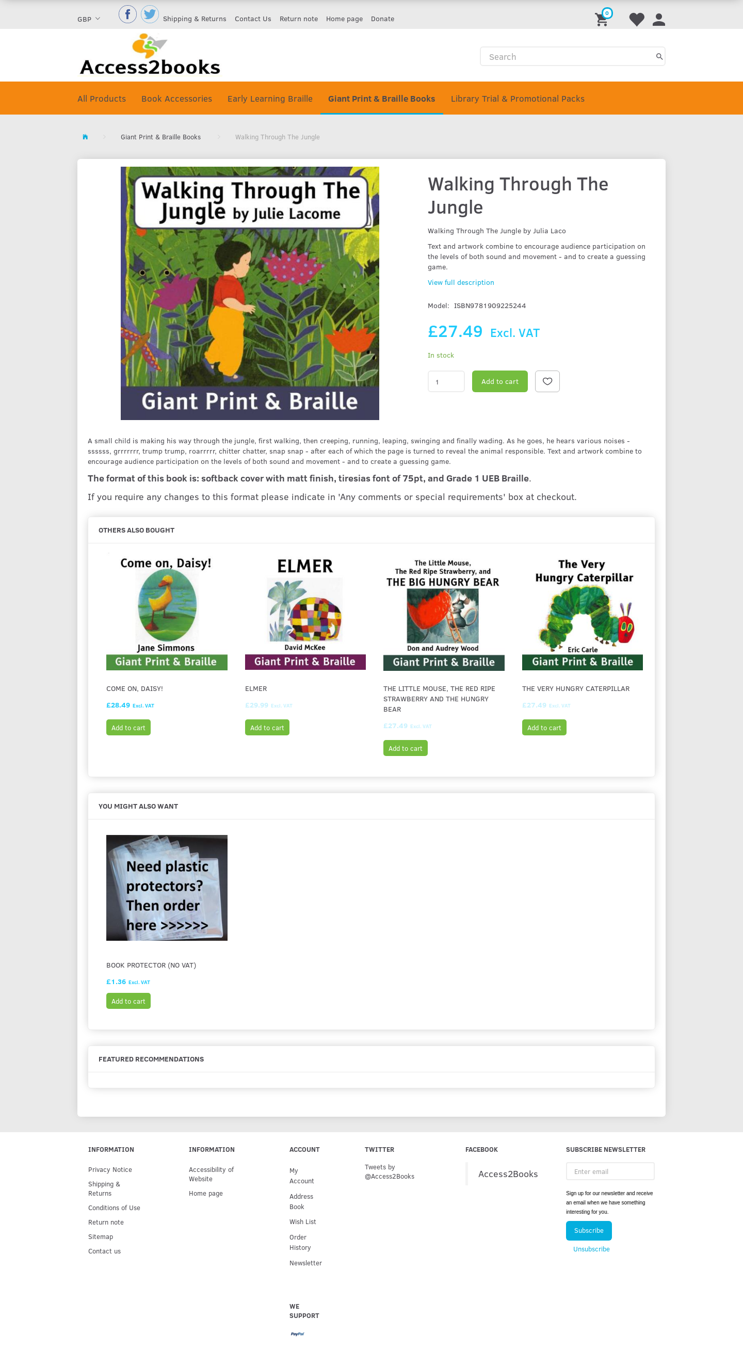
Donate (382, 18)
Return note (299, 18)
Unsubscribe (591, 1248)
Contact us (104, 1250)
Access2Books (508, 1173)
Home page (344, 18)
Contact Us (253, 18)
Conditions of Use (114, 1207)
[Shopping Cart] (603, 14)
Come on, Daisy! (134, 688)
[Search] (659, 56)
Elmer (256, 688)
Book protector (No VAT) (151, 965)
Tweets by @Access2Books (389, 1171)
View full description (461, 282)
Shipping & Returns (195, 18)
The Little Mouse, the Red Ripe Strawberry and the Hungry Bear (439, 698)
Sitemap (100, 1236)
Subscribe (589, 1230)
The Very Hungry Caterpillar (575, 688)
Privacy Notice (110, 1169)
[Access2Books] (149, 53)
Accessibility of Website (211, 1174)
